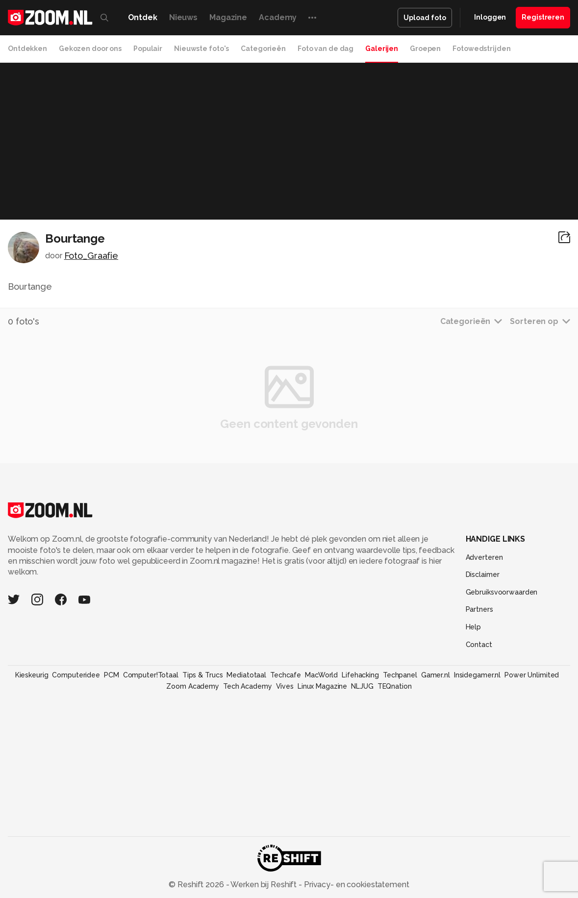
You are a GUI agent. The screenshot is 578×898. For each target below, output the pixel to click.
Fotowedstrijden (481, 48)
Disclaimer (483, 574)
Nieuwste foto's (201, 48)
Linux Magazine (322, 686)
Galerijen (381, 48)
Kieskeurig (32, 675)
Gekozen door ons (90, 48)
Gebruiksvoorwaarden (502, 592)
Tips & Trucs (202, 675)
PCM (111, 675)
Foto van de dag (325, 48)
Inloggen (490, 17)
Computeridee (76, 675)
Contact (479, 645)
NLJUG (362, 686)
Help (473, 627)
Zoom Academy (192, 686)
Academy (278, 17)
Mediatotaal (246, 675)
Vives (285, 686)
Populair (147, 48)
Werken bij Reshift (264, 884)
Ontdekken (27, 48)
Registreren (543, 17)
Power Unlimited (531, 675)
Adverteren (484, 557)
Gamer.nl (435, 675)
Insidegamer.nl (477, 675)
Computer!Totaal (150, 675)
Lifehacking (360, 675)
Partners (479, 609)
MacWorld (321, 675)
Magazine (228, 17)
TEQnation (394, 686)
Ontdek (142, 17)
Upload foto (424, 18)
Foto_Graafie (91, 255)
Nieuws (183, 17)
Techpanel (400, 675)
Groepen (425, 48)
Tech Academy (247, 686)
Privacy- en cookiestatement (355, 884)
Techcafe (285, 675)
